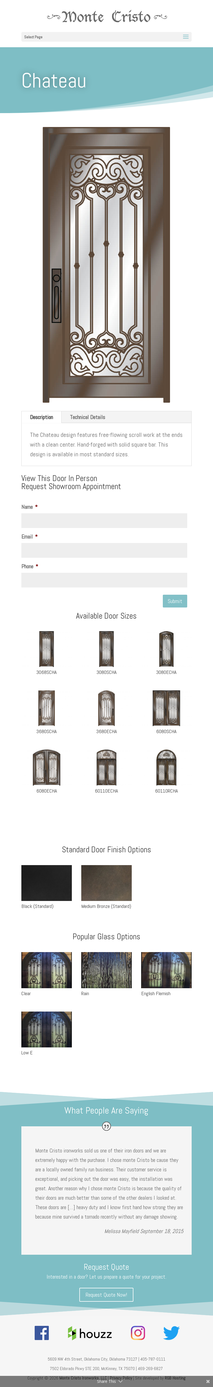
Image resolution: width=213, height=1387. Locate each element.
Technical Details (87, 417)
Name (29, 507)
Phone (29, 566)
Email (29, 536)
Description (41, 417)
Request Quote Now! (106, 1294)
